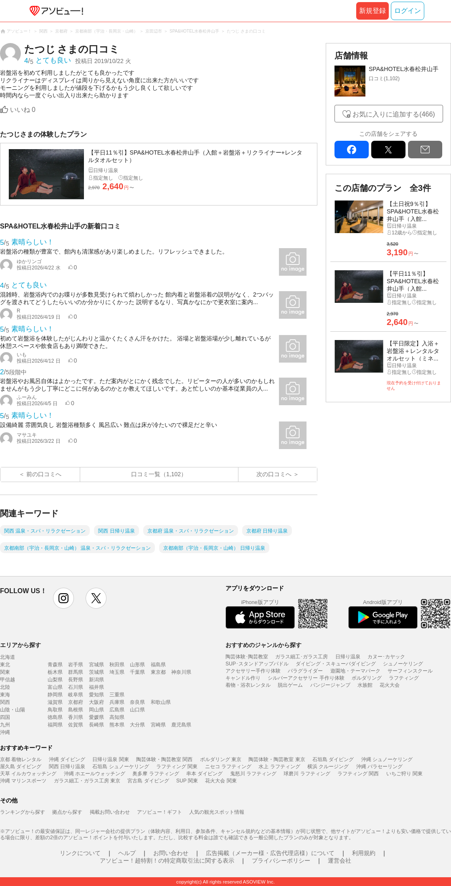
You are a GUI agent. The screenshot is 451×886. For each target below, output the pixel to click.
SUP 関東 (187, 781)
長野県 (75, 680)
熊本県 (116, 725)
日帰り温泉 (347, 657)
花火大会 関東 (220, 781)
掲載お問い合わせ (110, 812)
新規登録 (372, 10)
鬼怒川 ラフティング (253, 774)
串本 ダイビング (204, 774)
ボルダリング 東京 (220, 759)
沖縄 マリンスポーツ (23, 781)
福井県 (96, 687)
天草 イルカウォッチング (28, 774)
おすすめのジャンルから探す (264, 645)
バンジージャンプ (330, 685)
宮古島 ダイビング (148, 781)
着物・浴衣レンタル (248, 685)
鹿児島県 (181, 725)
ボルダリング (367, 678)
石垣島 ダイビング (333, 759)
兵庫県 (116, 702)
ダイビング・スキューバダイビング (336, 664)
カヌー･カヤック (386, 657)
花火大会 (390, 685)
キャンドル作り (243, 678)
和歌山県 (161, 702)
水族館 (364, 685)
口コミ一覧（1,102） (159, 474)
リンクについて (80, 853)
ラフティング (404, 678)
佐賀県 (75, 725)
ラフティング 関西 (358, 774)
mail (425, 149)
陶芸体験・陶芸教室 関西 (164, 759)
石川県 (75, 687)
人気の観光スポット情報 (216, 812)
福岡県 (55, 725)
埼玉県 (116, 672)
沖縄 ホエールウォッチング (94, 774)
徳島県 (55, 717)
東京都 (158, 672)
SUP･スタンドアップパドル (257, 664)
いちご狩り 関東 (404, 774)
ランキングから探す (22, 812)
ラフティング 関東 (177, 766)
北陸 (5, 687)
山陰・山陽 (12, 710)
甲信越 (7, 680)
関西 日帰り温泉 (67, 766)
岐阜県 (75, 695)
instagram (63, 598)
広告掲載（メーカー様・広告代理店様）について (270, 853)
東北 (5, 665)
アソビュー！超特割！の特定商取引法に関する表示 (167, 860)
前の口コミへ (43, 474)
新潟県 (96, 680)
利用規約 (363, 853)
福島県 (158, 665)
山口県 (137, 710)
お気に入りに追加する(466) (393, 114)
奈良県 (137, 702)
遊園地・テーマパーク (355, 671)
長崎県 (96, 725)
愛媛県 (96, 717)
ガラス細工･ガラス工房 (301, 657)
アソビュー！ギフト (159, 812)
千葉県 (137, 672)
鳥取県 (55, 710)
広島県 (116, 710)
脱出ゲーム (290, 685)
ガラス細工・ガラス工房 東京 (87, 781)
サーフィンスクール (410, 671)
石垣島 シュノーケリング (120, 766)
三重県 (116, 695)
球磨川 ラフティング (307, 774)
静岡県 (55, 695)
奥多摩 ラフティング (155, 774)
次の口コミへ (273, 474)
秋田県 (116, 665)
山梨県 (55, 680)
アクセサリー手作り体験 (253, 671)
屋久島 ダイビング (20, 766)
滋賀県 (55, 702)
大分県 (137, 725)
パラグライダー (305, 671)
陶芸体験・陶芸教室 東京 (276, 759)
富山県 (55, 687)
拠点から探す (67, 812)
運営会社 (339, 860)
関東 (5, 672)
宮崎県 (158, 725)
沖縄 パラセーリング (379, 766)
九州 (5, 725)
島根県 (75, 710)
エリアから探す (20, 645)
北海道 (7, 657)
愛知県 (96, 695)
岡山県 (96, 710)
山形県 (137, 665)
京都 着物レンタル (20, 759)
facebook (351, 149)
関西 (5, 702)
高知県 (116, 717)
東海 (5, 695)
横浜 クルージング (328, 766)
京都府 (75, 702)
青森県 (55, 665)
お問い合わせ (170, 853)
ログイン (407, 10)
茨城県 (96, 672)
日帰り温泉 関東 (110, 759)
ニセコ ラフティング (228, 766)
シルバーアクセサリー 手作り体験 (306, 678)
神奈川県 (181, 672)
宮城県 (96, 665)
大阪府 (96, 702)
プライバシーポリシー (281, 860)
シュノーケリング (403, 664)
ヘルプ (127, 853)
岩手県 (75, 665)
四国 (5, 717)
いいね (22, 109)
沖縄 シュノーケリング (387, 759)
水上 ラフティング (279, 766)
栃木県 (55, 672)
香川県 (75, 717)
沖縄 (5, 732)
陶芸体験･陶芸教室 (247, 657)
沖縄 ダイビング (67, 759)
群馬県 (75, 672)
